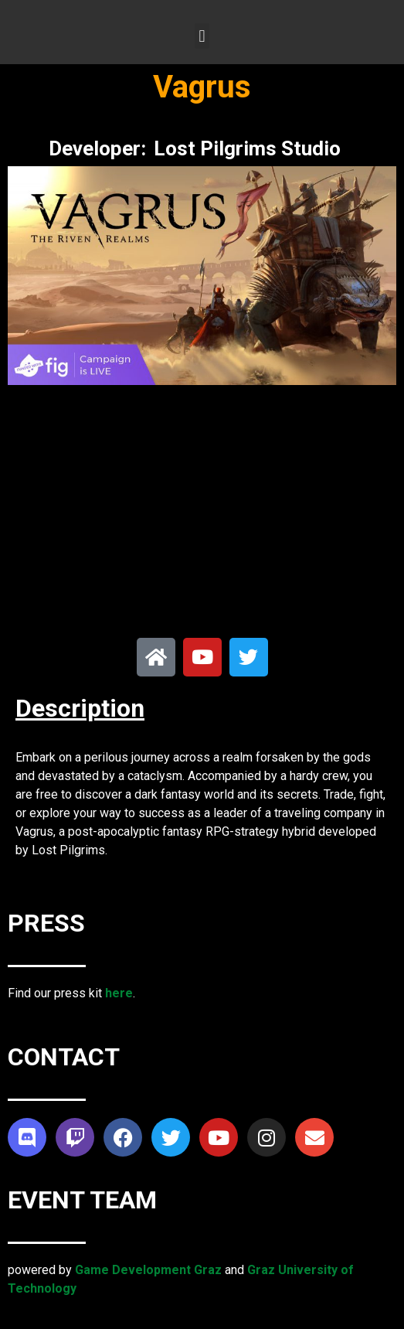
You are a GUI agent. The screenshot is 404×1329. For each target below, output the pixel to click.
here (119, 993)
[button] (202, 36)
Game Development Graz (148, 1270)
